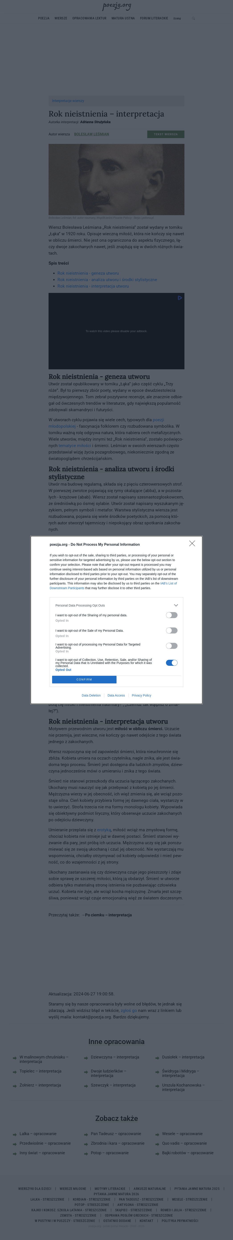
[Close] (193, 545)
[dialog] (116, 620)
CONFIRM (84, 679)
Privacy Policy (141, 695)
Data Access (116, 695)
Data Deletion (91, 695)
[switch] (172, 615)
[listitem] (116, 605)
